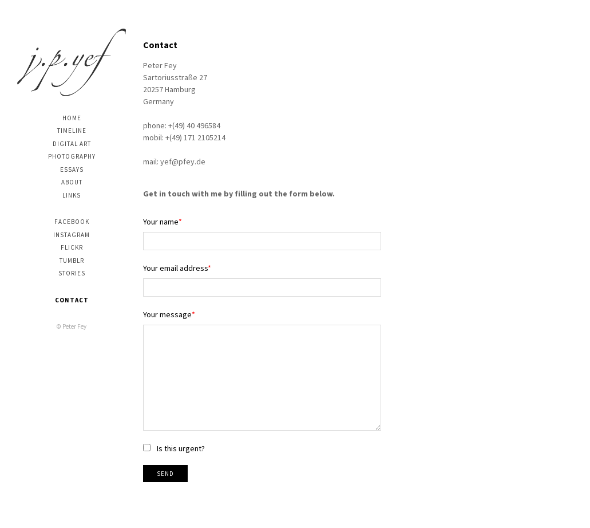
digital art (72, 144)
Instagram (71, 235)
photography (72, 156)
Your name (161, 221)
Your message (167, 314)
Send (165, 474)
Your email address (175, 268)
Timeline (71, 131)
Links (71, 195)
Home (71, 118)
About (71, 182)
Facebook (71, 222)
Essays (72, 170)
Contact (72, 300)
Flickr (72, 247)
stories (71, 273)
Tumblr (72, 261)
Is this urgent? (181, 448)
